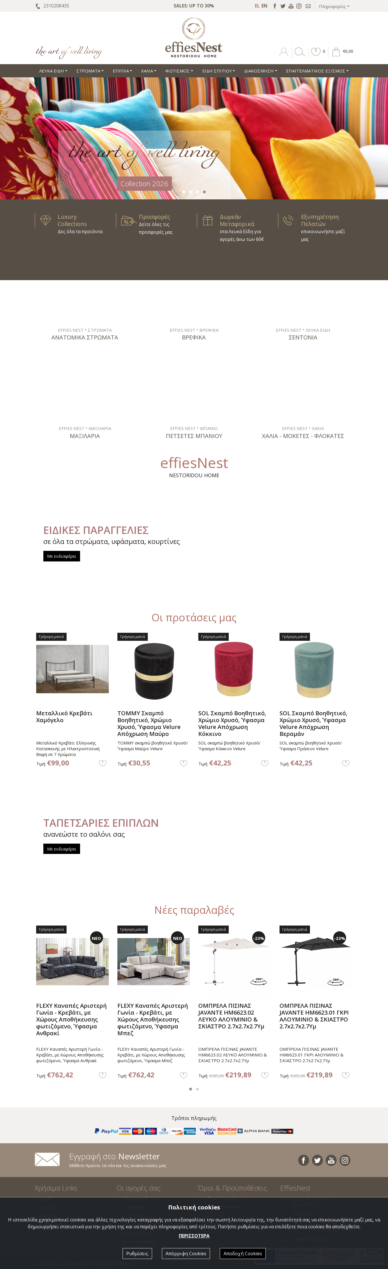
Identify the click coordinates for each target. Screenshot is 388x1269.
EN (264, 6)
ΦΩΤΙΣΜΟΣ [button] (177, 71)
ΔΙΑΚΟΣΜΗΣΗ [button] (259, 71)
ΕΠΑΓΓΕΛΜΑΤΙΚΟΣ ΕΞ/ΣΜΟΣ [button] (315, 71)
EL (257, 6)
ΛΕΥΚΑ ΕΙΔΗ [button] (51, 71)
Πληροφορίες (332, 6)
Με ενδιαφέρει (61, 556)
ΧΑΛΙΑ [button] (147, 71)
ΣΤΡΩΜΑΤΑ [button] (88, 71)
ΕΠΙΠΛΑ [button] (121, 71)
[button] (316, 56)
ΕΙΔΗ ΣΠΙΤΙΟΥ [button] (217, 71)
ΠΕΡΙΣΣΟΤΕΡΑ (194, 1236)
